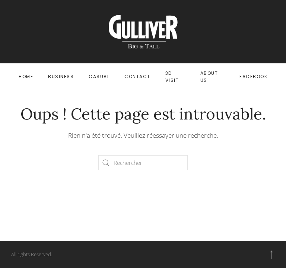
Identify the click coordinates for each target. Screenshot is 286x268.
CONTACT (137, 76)
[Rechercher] (143, 162)
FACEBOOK (253, 76)
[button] (271, 255)
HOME (26, 76)
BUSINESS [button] (61, 76)
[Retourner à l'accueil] (143, 31)
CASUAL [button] (99, 76)
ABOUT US (209, 76)
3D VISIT (172, 76)
